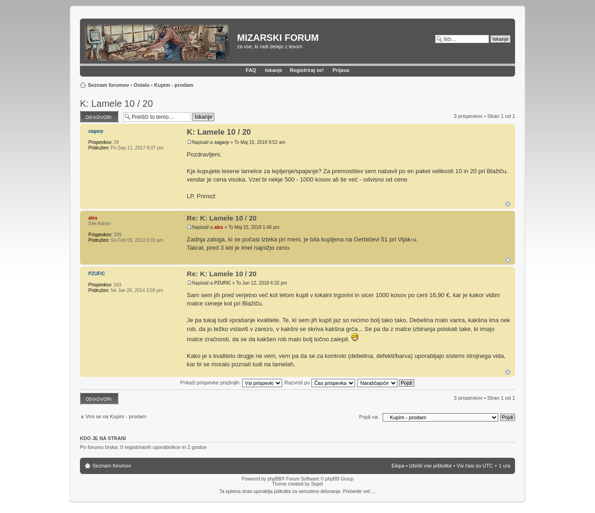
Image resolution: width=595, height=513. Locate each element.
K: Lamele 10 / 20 (116, 103)
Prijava (340, 70)
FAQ (251, 70)
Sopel (317, 484)
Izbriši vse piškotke (431, 465)
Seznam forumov (108, 85)
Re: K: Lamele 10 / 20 (222, 218)
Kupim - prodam (173, 85)
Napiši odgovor (99, 117)
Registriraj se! (307, 70)
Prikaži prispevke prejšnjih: (231, 382)
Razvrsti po (319, 382)
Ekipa (397, 465)
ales (218, 227)
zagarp (221, 142)
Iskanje (273, 70)
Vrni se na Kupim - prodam (116, 416)
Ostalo (141, 85)
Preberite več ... (359, 491)
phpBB (274, 478)
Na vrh (507, 204)
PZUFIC (222, 283)
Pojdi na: (369, 417)
